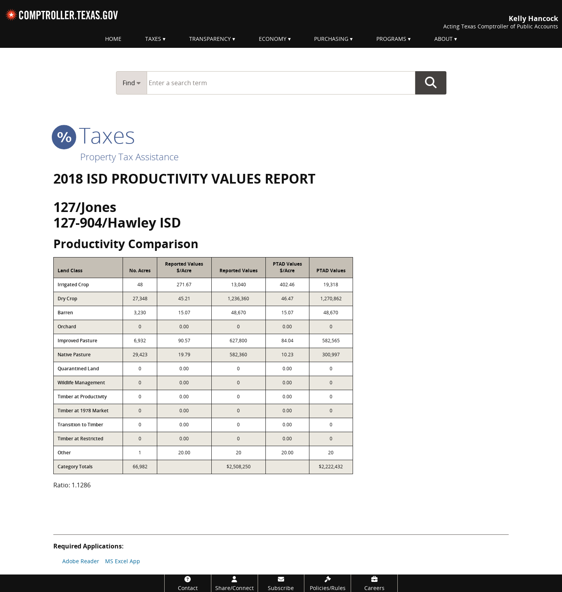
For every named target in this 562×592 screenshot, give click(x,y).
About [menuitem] (443, 38)
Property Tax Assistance (129, 156)
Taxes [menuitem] (153, 38)
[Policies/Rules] (327, 583)
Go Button (431, 83)
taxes (94, 135)
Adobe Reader (80, 561)
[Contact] (188, 583)
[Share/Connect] (234, 583)
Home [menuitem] (113, 38)
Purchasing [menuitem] (331, 38)
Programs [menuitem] (391, 38)
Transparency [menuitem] (210, 38)
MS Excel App (122, 561)
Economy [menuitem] (272, 38)
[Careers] (374, 583)
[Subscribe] (281, 583)
